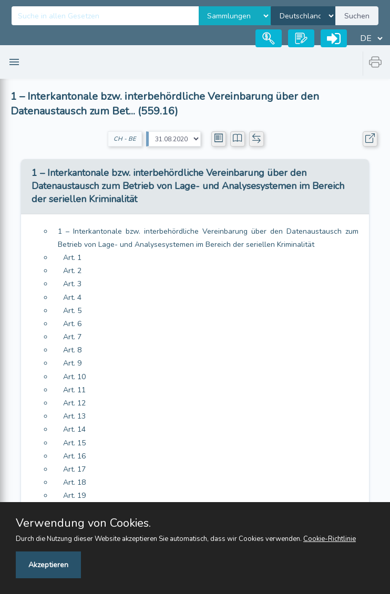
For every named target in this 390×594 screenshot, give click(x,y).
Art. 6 (72, 324)
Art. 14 (74, 429)
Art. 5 (72, 311)
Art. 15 (74, 443)
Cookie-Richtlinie (329, 539)
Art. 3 (72, 284)
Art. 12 (74, 403)
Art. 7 (72, 337)
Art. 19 (74, 496)
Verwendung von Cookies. (83, 523)
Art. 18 (74, 482)
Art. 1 (72, 258)
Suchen (357, 16)
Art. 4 (72, 298)
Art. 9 (72, 363)
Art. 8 (72, 350)
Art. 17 (74, 469)
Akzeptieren (48, 565)
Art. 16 (74, 456)
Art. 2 (72, 271)
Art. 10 (74, 377)
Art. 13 (74, 416)
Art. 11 (74, 390)
